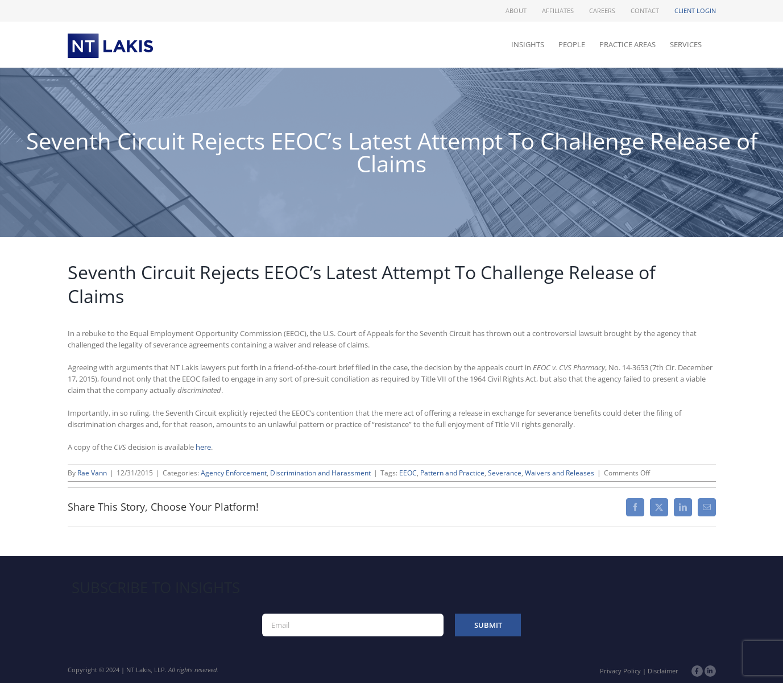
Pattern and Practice (452, 473)
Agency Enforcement (234, 473)
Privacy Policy (620, 671)
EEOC (408, 473)
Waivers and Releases (559, 473)
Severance (504, 473)
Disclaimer (663, 671)
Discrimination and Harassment (320, 473)
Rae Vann (92, 473)
